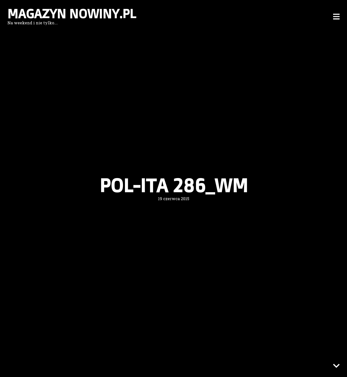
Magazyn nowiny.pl (71, 13)
